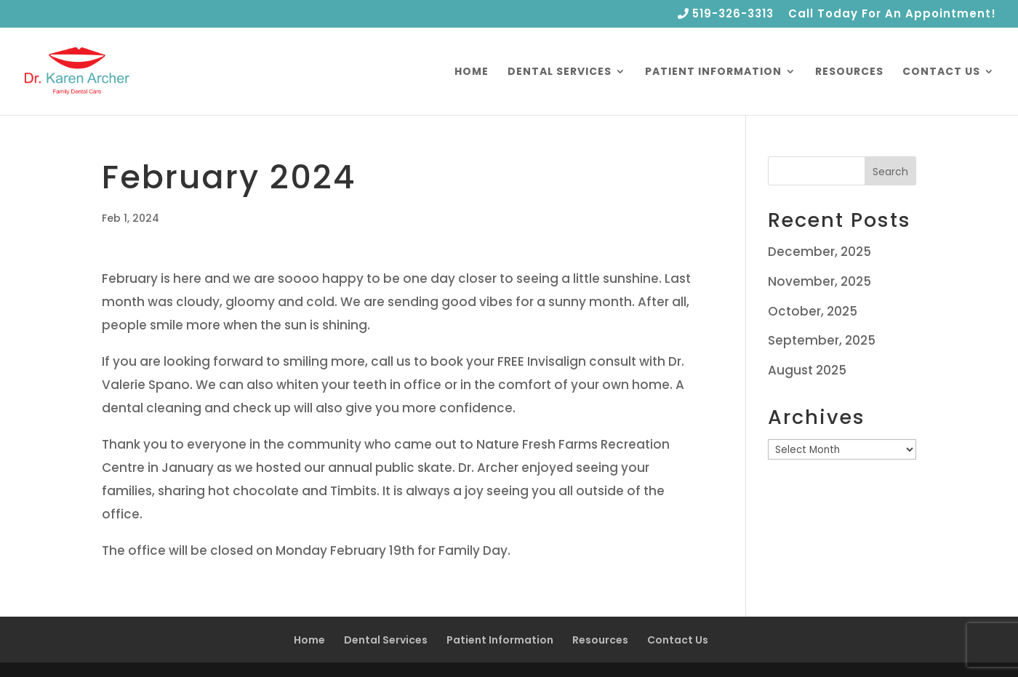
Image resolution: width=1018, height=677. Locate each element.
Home (471, 72)
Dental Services (560, 72)
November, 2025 (819, 281)
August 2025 (807, 370)
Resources (849, 72)
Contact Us (941, 72)
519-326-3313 (726, 14)
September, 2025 (821, 340)
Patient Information (713, 72)
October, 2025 (812, 311)
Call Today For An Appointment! (892, 14)
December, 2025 (819, 251)
